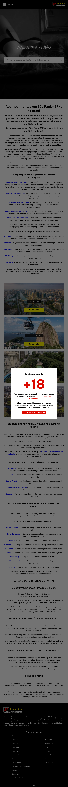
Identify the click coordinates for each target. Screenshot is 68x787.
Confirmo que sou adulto (34, 413)
